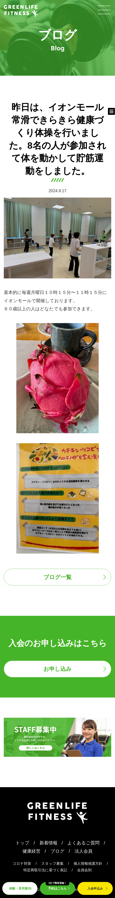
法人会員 (83, 851)
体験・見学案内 (20, 888)
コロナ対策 (22, 863)
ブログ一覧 (57, 577)
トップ (22, 842)
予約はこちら (57, 886)
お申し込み (57, 669)
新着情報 (48, 842)
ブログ (57, 851)
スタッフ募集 (52, 863)
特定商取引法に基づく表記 (45, 870)
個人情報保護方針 (88, 863)
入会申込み (95, 888)
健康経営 (31, 851)
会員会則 (84, 870)
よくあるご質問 (83, 842)
